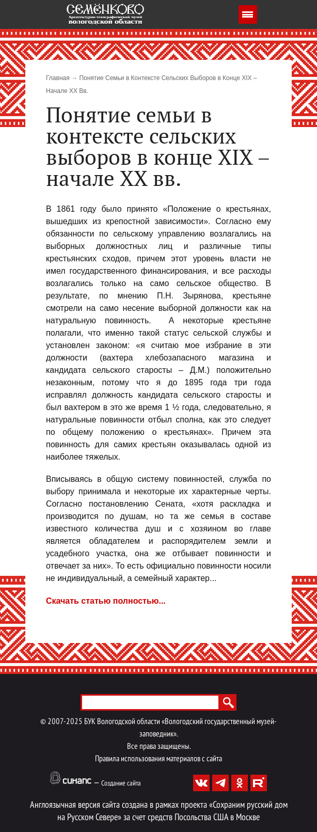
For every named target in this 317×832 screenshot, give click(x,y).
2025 (74, 722)
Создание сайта (121, 783)
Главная (58, 78)
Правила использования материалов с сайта (158, 759)
